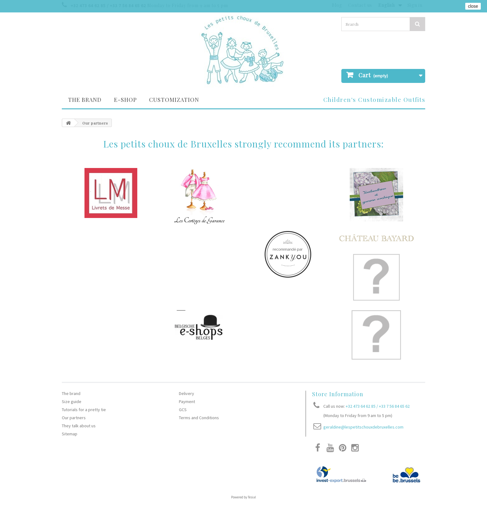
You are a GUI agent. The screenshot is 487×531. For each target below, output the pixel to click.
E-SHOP (125, 99)
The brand (85, 99)
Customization (174, 99)
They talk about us (79, 426)
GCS (183, 409)
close (473, 6)
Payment (187, 401)
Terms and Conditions (199, 417)
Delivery (186, 393)
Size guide (71, 401)
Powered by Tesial (243, 497)
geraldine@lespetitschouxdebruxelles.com (363, 427)
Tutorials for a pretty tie (84, 409)
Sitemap (69, 434)
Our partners (74, 417)
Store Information (337, 394)
